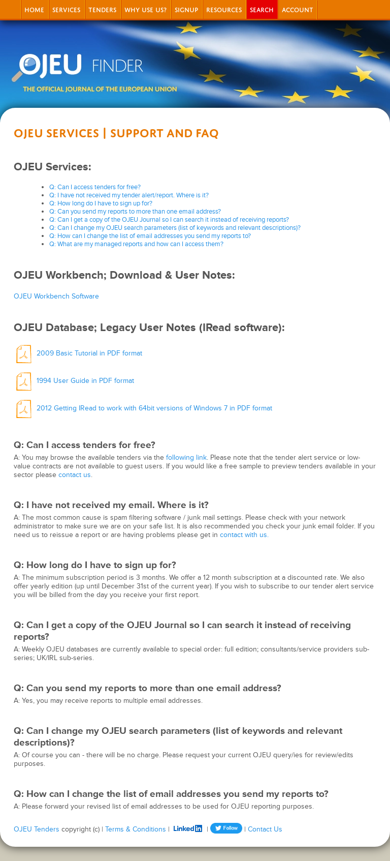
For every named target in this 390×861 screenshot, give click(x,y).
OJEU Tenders (36, 829)
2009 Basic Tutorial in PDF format (78, 353)
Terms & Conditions (135, 829)
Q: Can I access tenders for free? (95, 187)
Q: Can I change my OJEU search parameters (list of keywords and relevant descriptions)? (175, 228)
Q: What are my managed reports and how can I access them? (136, 244)
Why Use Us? (145, 9)
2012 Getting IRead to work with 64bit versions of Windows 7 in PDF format (143, 408)
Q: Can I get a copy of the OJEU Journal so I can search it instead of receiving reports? (169, 220)
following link (186, 457)
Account (297, 9)
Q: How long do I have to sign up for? (100, 203)
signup (186, 9)
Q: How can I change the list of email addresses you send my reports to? (150, 236)
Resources (224, 9)
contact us (74, 474)
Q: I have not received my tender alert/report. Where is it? (129, 195)
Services (66, 9)
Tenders (102, 9)
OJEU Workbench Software (56, 296)
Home (34, 9)
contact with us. (244, 534)
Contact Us (265, 829)
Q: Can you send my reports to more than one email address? (135, 211)
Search (262, 9)
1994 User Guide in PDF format (74, 380)
